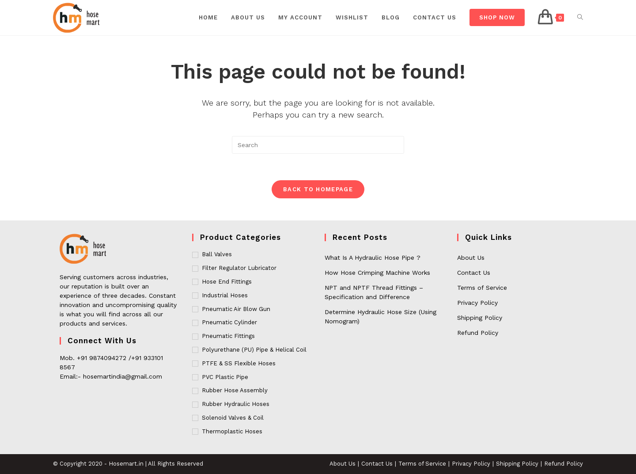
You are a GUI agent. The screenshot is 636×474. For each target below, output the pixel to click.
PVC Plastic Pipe (225, 377)
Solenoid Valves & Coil (233, 417)
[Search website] (580, 17)
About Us (471, 257)
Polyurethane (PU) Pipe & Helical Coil (254, 349)
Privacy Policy (477, 302)
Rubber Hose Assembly (235, 390)
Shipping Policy (479, 317)
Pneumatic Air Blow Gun (236, 309)
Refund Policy (477, 332)
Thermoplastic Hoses (232, 431)
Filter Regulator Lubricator (239, 268)
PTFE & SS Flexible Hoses (239, 363)
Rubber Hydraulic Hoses (235, 404)
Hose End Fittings (227, 281)
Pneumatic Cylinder (229, 322)
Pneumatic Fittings (228, 336)
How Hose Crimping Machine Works (377, 272)
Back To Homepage (318, 189)
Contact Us (473, 272)
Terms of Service (482, 287)
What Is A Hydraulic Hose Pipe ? (372, 257)
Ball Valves (217, 254)
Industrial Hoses (225, 295)
